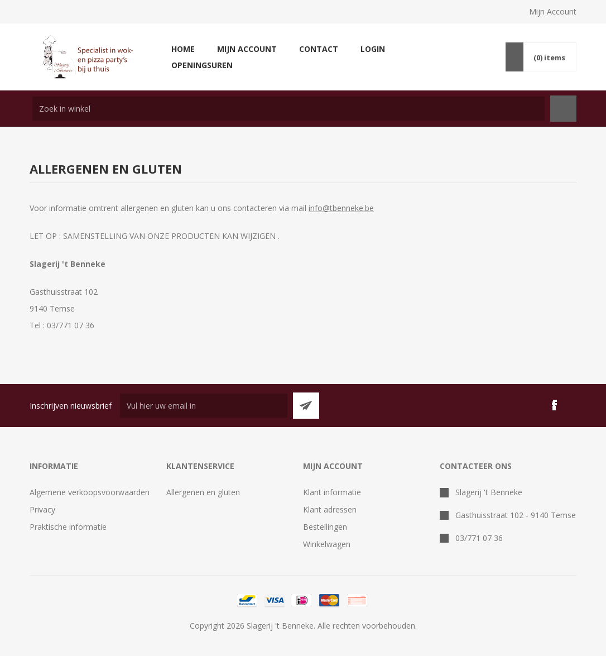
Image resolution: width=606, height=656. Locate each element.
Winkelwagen (326, 544)
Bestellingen (325, 526)
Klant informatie (332, 492)
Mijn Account (552, 11)
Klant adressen (330, 509)
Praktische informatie (68, 526)
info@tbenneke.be (341, 208)
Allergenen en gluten (203, 492)
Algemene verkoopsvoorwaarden (90, 492)
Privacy (42, 509)
